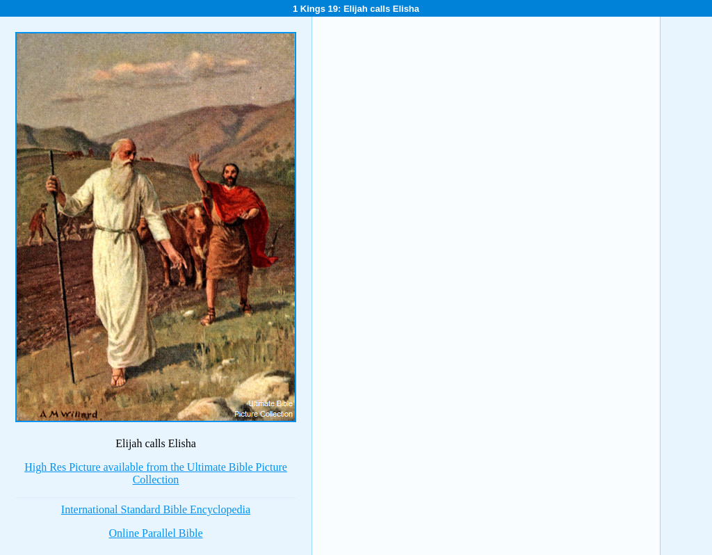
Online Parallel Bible (155, 533)
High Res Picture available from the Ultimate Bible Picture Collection (155, 473)
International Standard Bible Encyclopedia (155, 509)
